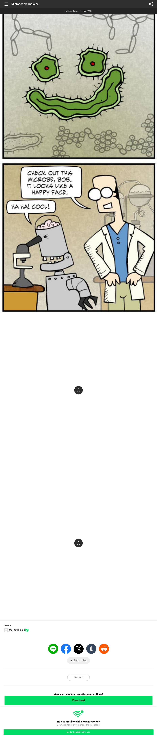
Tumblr (91, 649)
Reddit (104, 649)
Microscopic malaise (25, 4)
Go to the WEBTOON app (78, 732)
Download (78, 700)
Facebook (66, 649)
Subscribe (80, 660)
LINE (53, 649)
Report (78, 677)
